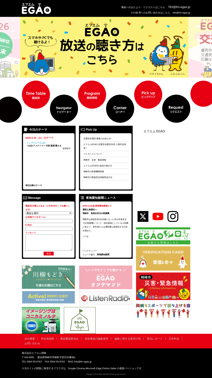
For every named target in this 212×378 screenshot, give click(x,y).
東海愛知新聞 (103, 254)
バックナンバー (90, 251)
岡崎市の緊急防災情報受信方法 (97, 177)
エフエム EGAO (154, 131)
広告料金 (174, 338)
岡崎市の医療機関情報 (93, 171)
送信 (48, 253)
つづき (86, 236)
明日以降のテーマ (33, 185)
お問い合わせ (32, 343)
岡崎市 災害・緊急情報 (94, 160)
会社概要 (30, 338)
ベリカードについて (92, 154)
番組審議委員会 (69, 338)
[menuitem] (36, 95)
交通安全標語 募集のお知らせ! (97, 138)
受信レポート (155, 338)
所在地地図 (47, 338)
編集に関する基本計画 (128, 338)
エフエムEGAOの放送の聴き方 (97, 166)
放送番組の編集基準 (96, 338)
